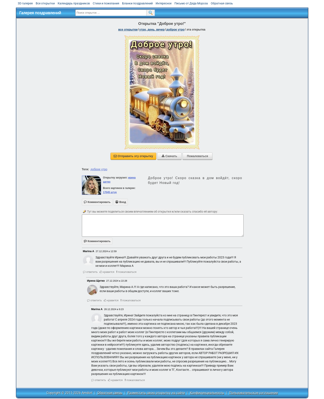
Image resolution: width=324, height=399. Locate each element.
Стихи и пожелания (106, 3)
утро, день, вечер (152, 29)
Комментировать (97, 241)
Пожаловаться (197, 156)
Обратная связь (222, 3)
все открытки (128, 29)
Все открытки (45, 3)
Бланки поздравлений (137, 3)
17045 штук (110, 192)
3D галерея (25, 3)
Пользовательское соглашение (253, 393)
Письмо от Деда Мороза (191, 3)
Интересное (164, 3)
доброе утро (175, 29)
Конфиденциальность (207, 393)
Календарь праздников (74, 3)
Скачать (169, 156)
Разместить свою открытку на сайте (156, 393)
